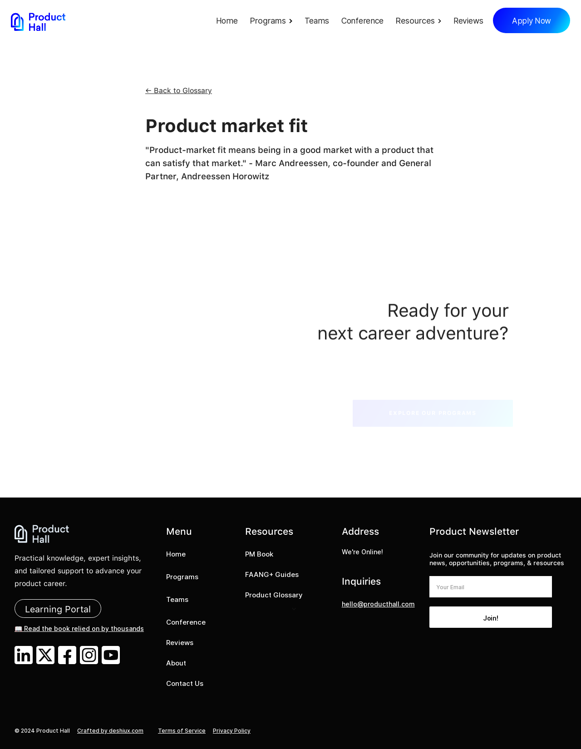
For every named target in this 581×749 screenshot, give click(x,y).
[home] (38, 21)
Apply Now (531, 20)
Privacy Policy (232, 730)
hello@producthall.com (378, 604)
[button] (273, 21)
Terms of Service (182, 730)
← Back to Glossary (178, 90)
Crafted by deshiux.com (110, 730)
